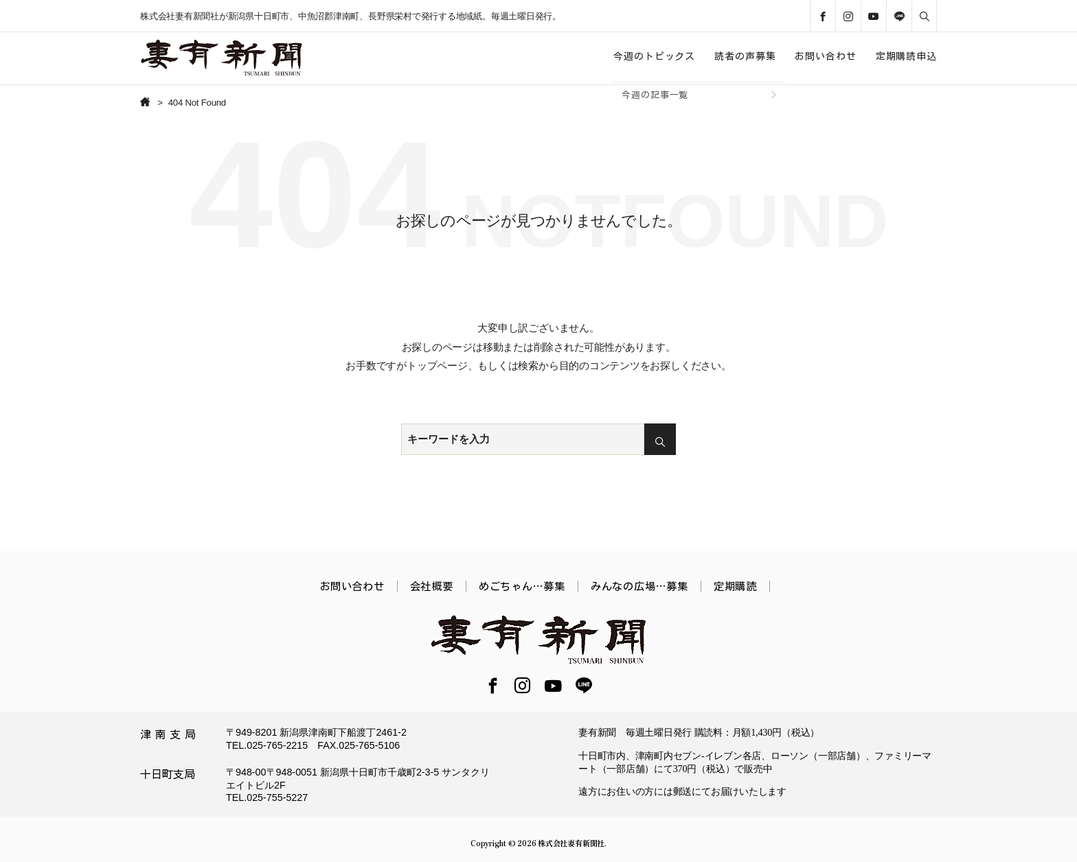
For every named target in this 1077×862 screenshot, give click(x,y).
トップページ (437, 365)
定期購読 (735, 586)
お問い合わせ (825, 56)
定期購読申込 (906, 56)
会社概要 (431, 586)
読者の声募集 (744, 56)
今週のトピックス (654, 56)
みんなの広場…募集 (639, 586)
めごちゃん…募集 (522, 586)
